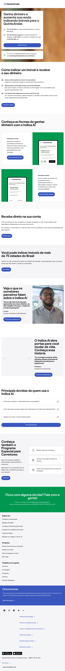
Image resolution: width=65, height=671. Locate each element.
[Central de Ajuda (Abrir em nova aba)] (32, 533)
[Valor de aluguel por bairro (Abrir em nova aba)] (32, 553)
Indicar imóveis (22, 45)
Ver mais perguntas (31, 424)
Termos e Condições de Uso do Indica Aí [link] (32, 629)
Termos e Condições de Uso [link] (29, 623)
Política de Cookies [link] (26, 635)
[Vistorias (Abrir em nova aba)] (32, 577)
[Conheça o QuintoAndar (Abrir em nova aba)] (32, 519)
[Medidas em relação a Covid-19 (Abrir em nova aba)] (32, 537)
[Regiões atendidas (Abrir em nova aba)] (32, 523)
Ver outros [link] (6, 663)
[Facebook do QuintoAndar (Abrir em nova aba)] (4, 610)
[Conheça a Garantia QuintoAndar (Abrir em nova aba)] (32, 526)
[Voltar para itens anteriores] (35, 304)
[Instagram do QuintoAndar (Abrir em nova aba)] (9, 610)
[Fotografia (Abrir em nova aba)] (32, 573)
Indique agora (7, 235)
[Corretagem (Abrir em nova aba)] (32, 570)
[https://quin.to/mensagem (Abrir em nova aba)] (41, 502)
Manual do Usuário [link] (26, 647)
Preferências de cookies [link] (28, 641)
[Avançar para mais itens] (60, 304)
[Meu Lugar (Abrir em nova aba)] (32, 557)
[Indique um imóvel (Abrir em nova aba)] (32, 550)
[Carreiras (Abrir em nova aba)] (32, 566)
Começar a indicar (8, 104)
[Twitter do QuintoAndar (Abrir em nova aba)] (18, 610)
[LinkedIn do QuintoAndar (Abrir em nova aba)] (14, 610)
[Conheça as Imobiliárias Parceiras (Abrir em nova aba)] (32, 530)
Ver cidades (6, 269)
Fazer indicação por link (15, 157)
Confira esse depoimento (12, 319)
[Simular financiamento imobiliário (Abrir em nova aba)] (32, 546)
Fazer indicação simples (46, 194)
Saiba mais (6, 478)
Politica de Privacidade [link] (27, 617)
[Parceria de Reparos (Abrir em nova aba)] (32, 580)
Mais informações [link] (9, 600)
